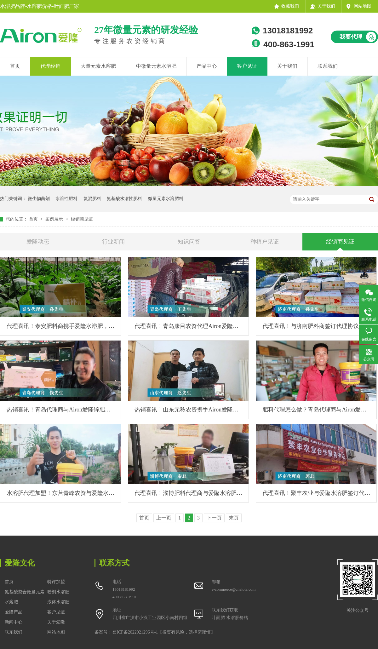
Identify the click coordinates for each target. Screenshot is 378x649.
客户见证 (247, 66)
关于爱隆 (56, 622)
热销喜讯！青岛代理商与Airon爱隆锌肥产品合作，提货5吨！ (60, 409)
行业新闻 (113, 241)
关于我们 (326, 6)
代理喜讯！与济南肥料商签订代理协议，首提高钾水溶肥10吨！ (316, 326)
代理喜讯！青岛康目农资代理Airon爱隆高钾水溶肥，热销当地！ (188, 326)
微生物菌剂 (39, 198)
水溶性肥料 (66, 198)
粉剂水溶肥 (58, 591)
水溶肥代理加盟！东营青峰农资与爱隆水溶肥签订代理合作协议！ (60, 493)
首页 (15, 66)
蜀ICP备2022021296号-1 (135, 632)
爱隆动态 (37, 241)
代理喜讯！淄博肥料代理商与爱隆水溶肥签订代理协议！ (188, 493)
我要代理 (351, 37)
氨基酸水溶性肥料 (124, 198)
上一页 (163, 517)
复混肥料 (92, 198)
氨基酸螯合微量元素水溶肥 (24, 596)
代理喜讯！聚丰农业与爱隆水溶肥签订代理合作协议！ (316, 493)
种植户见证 (264, 241)
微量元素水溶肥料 (165, 198)
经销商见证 (82, 219)
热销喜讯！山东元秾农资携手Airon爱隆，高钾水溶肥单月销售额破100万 (188, 409)
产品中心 (207, 66)
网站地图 (362, 6)
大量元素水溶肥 (98, 66)
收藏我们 (290, 6)
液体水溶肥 (58, 602)
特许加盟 (56, 581)
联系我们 (328, 66)
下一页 (214, 517)
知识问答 (189, 241)
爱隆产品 (13, 612)
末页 (234, 517)
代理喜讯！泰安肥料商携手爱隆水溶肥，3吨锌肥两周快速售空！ (60, 326)
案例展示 (54, 219)
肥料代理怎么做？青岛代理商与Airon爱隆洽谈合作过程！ (316, 409)
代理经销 (50, 66)
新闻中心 (13, 622)
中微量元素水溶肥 (156, 66)
